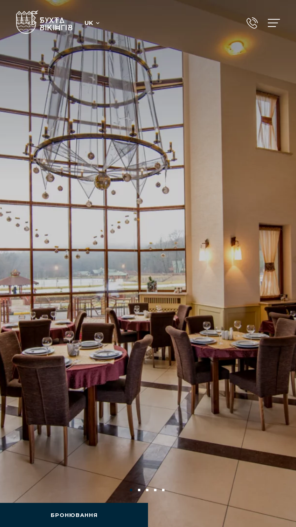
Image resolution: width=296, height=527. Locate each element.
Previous (19, 490)
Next (277, 490)
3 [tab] (148, 491)
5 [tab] (164, 491)
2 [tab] (140, 491)
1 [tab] (132, 491)
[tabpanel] (148, 263)
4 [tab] (156, 491)
